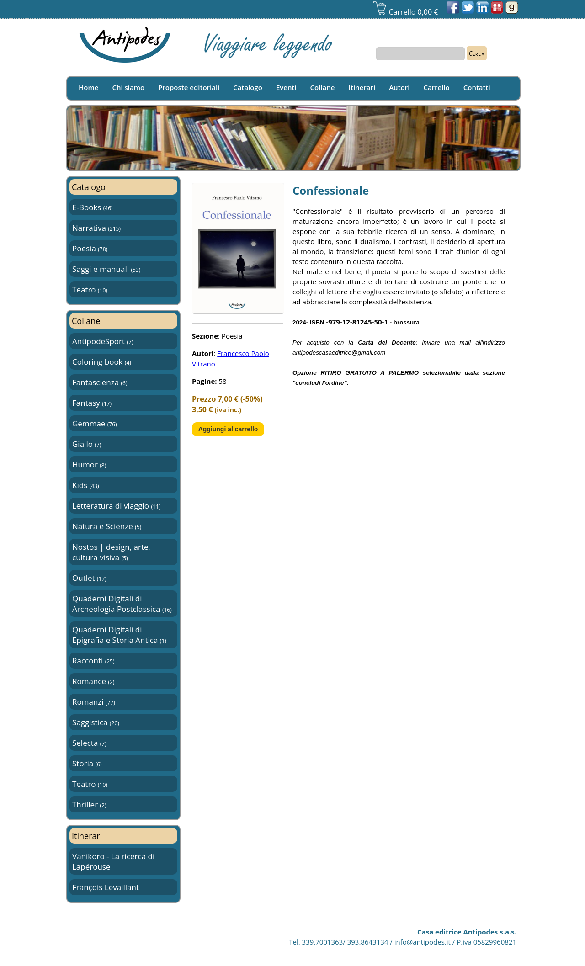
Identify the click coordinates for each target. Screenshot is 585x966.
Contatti (476, 87)
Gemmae (94, 423)
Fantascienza (99, 382)
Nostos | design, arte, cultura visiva (111, 552)
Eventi (286, 87)
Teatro (89, 289)
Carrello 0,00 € (405, 12)
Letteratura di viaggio (116, 505)
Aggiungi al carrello (228, 429)
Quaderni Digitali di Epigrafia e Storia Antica (119, 634)
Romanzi (93, 701)
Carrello (436, 87)
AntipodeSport (102, 341)
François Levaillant (105, 887)
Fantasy (92, 403)
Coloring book (101, 361)
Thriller (89, 804)
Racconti (93, 660)
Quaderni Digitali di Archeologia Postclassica (122, 603)
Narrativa (96, 228)
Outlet (89, 578)
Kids (85, 485)
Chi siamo (128, 87)
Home (88, 87)
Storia (87, 763)
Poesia (89, 248)
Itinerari (362, 87)
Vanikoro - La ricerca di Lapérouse (113, 861)
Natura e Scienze (106, 526)
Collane (322, 87)
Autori (399, 87)
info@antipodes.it (422, 941)
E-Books (92, 207)
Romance (93, 681)
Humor (89, 464)
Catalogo (247, 87)
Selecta (89, 743)
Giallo (86, 444)
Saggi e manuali (106, 269)
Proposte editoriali (188, 87)
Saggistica (95, 722)
